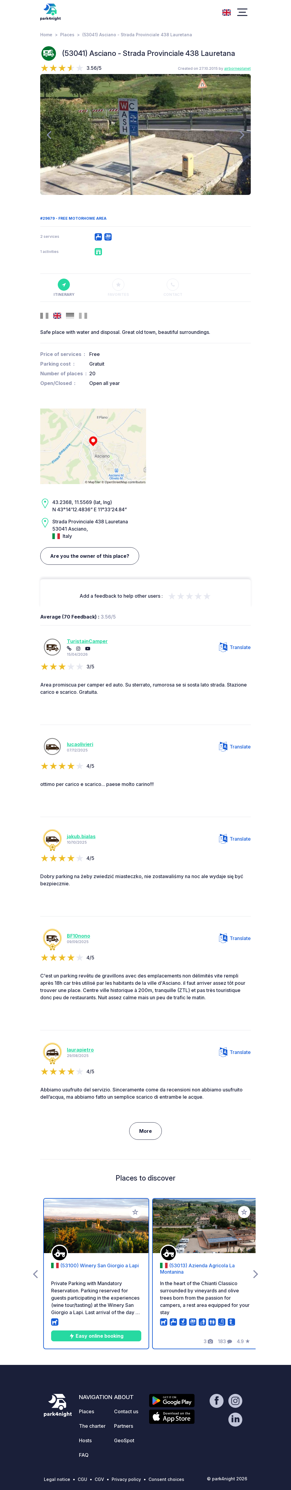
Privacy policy (126, 1479)
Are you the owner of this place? (89, 556)
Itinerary (64, 288)
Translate (235, 647)
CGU (82, 1479)
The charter (92, 1426)
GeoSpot (124, 1440)
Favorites (118, 288)
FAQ (84, 1455)
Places (67, 34)
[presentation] (48, 134)
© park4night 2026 (227, 1478)
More (145, 1131)
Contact (172, 288)
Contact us (126, 1411)
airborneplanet (237, 68)
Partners (123, 1426)
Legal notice (57, 1479)
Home (46, 34)
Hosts (85, 1440)
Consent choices (166, 1479)
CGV (99, 1479)
